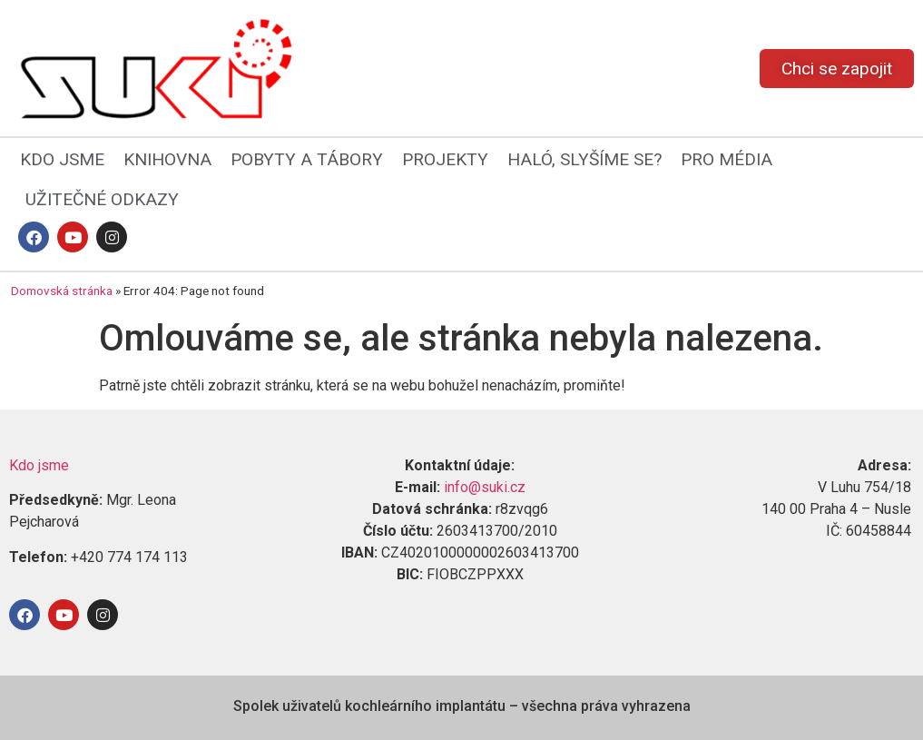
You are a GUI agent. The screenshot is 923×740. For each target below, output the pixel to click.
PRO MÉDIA (726, 159)
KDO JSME (62, 159)
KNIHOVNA (167, 159)
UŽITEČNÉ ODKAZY (102, 199)
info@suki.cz (484, 487)
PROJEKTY (445, 159)
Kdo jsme (39, 465)
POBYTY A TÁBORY (307, 159)
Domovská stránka (62, 290)
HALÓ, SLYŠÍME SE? (584, 159)
